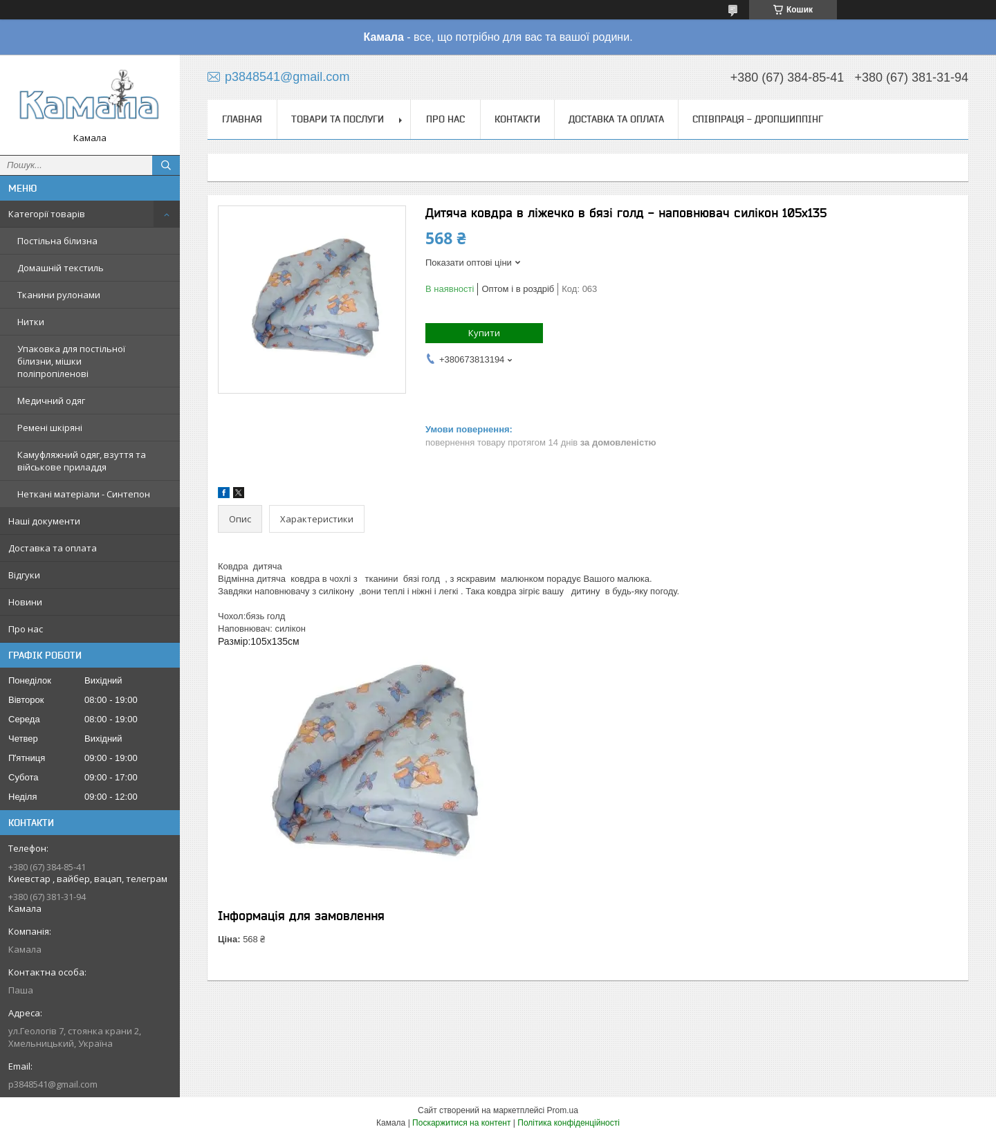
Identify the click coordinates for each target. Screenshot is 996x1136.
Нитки (30, 321)
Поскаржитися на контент (461, 1123)
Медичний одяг (51, 400)
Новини (25, 602)
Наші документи (44, 521)
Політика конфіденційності (568, 1123)
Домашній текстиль (60, 268)
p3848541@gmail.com (53, 1084)
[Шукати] (166, 165)
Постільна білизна (57, 241)
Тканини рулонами (58, 294)
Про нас (25, 629)
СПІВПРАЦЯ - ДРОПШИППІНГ (757, 119)
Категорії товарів (46, 214)
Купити (484, 333)
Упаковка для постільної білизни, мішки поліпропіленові (71, 361)
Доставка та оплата (52, 548)
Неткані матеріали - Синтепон (83, 494)
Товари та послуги (337, 119)
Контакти (517, 119)
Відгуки (24, 575)
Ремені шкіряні (49, 427)
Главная (242, 119)
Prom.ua (562, 1110)
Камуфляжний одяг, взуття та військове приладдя (81, 460)
